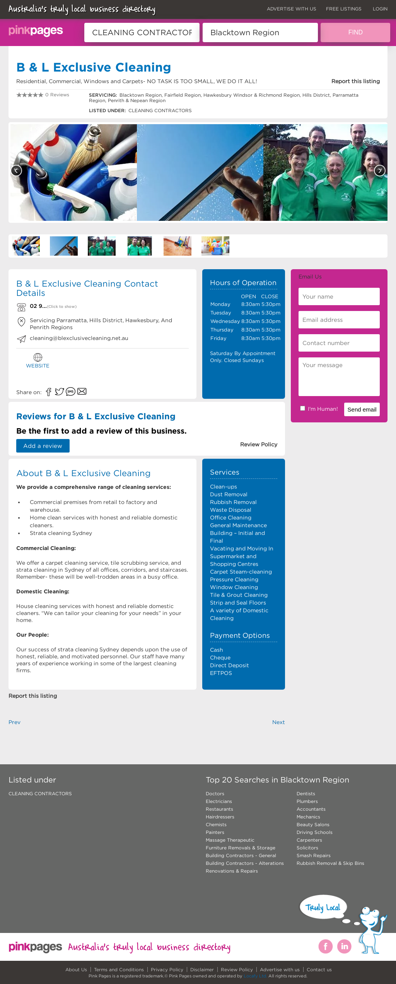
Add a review (43, 445)
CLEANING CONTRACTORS (40, 793)
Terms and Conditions (119, 969)
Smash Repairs (314, 855)
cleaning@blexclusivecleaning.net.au (79, 338)
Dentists (306, 793)
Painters (215, 832)
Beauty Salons (313, 824)
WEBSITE (38, 360)
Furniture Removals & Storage (240, 847)
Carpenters (309, 839)
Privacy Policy (167, 969)
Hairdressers (220, 816)
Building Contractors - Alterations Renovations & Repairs (245, 867)
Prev (14, 722)
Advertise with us (280, 969)
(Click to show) (62, 306)
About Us (76, 969)
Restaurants (219, 808)
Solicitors (307, 847)
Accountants (311, 808)
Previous (16, 170)
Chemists (216, 824)
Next (380, 170)
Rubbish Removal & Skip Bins (330, 863)
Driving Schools (315, 832)
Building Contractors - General (241, 855)
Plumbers (307, 801)
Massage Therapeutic (230, 839)
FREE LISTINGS (344, 8)
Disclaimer (202, 969)
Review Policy (237, 969)
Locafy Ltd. (255, 976)
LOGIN (380, 8)
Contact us (319, 969)
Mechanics (308, 816)
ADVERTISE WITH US (291, 8)
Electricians (219, 801)
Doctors (215, 793)
